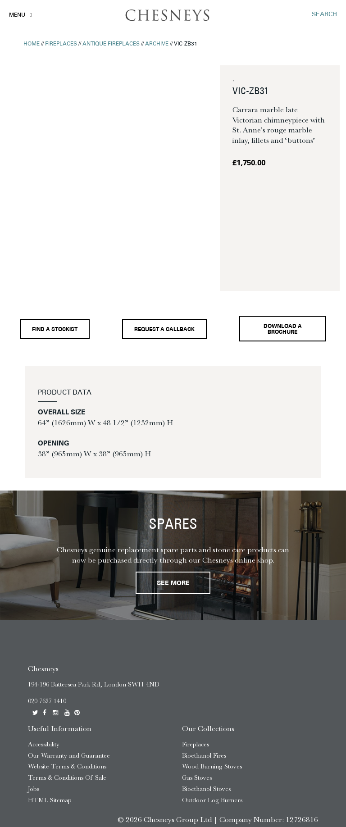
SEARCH (324, 14)
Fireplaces (61, 44)
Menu (17, 15)
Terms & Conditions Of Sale (67, 715)
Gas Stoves (197, 715)
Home (31, 44)
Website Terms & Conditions (67, 704)
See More (173, 521)
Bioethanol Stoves (206, 727)
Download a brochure (284, 267)
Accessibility (43, 682)
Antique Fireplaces (111, 44)
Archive (156, 44)
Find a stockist (54, 266)
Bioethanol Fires (204, 693)
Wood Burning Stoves (212, 704)
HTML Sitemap (50, 738)
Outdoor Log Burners (212, 738)
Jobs (33, 727)
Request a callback (166, 267)
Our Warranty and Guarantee (69, 693)
